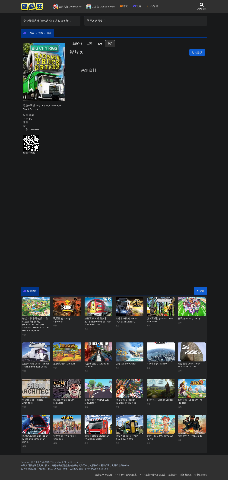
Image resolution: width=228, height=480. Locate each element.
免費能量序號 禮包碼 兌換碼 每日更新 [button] (47, 21)
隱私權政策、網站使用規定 (193, 474)
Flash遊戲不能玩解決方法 (152, 474)
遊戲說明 (172, 474)
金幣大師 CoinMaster (67, 6)
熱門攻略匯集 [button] (96, 21)
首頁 (32, 33)
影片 (110, 43)
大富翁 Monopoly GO (100, 6)
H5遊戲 (152, 6)
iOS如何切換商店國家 (126, 474)
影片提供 (197, 52)
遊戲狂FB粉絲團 (103, 474)
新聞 (124, 6)
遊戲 (40, 33)
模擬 (49, 33)
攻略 (137, 6)
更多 (200, 290)
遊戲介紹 (77, 43)
